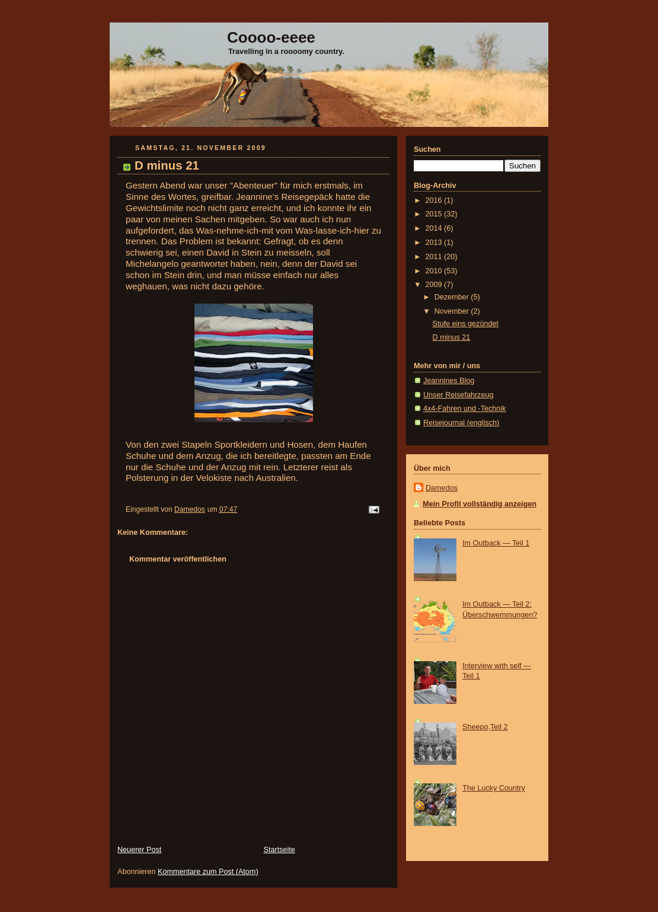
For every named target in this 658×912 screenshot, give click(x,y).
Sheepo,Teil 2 (484, 727)
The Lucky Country (493, 788)
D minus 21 (452, 337)
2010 (435, 271)
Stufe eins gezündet (466, 324)
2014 (435, 228)
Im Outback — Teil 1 (495, 543)
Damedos (442, 488)
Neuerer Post (139, 850)
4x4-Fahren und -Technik (464, 408)
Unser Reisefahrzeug (458, 395)
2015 (435, 214)
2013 (435, 242)
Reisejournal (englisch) (461, 423)
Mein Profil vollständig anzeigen (479, 504)
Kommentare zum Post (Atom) (208, 872)
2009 (435, 284)
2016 (435, 200)
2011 (435, 257)
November (453, 311)
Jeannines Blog (448, 381)
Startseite (279, 850)
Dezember (453, 297)
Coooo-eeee (271, 37)
